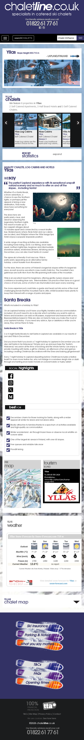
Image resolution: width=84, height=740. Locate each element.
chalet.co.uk (46, 723)
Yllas (72, 581)
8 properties (27, 103)
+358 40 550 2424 (53, 475)
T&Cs (37, 664)
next (78, 123)
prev (6, 123)
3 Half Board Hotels (47, 106)
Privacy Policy (45, 714)
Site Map (33, 714)
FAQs (37, 673)
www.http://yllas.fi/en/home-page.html (57, 480)
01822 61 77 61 (42, 23)
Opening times (37, 682)
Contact (57, 714)
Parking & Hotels (37, 635)
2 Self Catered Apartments (22, 106)
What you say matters (37, 644)
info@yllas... (51, 477)
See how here (49, 718)
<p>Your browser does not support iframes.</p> (45, 555)
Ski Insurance (37, 626)
